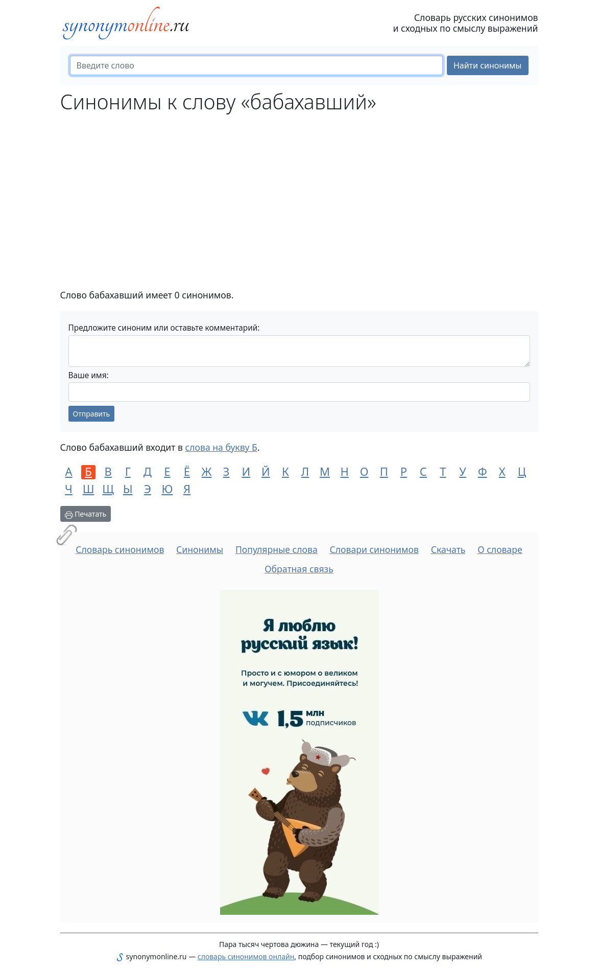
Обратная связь (299, 569)
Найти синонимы (487, 65)
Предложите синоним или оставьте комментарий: (164, 327)
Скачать (448, 549)
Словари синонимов (373, 549)
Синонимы (199, 549)
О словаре (499, 549)
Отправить (91, 414)
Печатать (86, 514)
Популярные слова (276, 549)
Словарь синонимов (120, 549)
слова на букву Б (221, 447)
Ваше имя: (88, 375)
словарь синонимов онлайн (246, 956)
